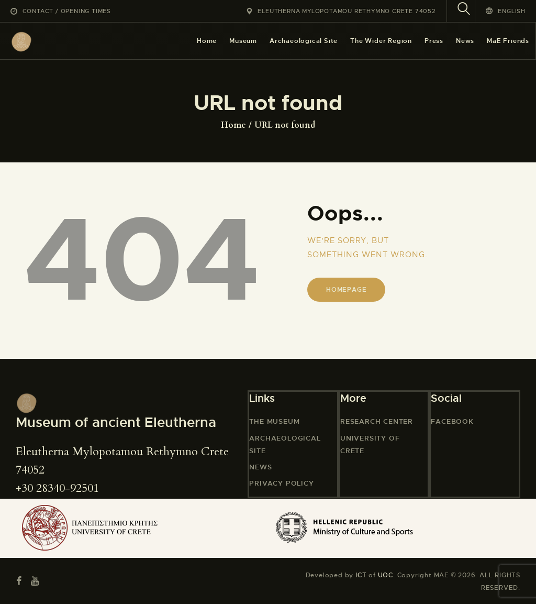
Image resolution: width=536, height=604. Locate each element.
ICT (360, 575)
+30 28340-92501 (57, 488)
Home (233, 125)
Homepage (346, 289)
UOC (385, 575)
